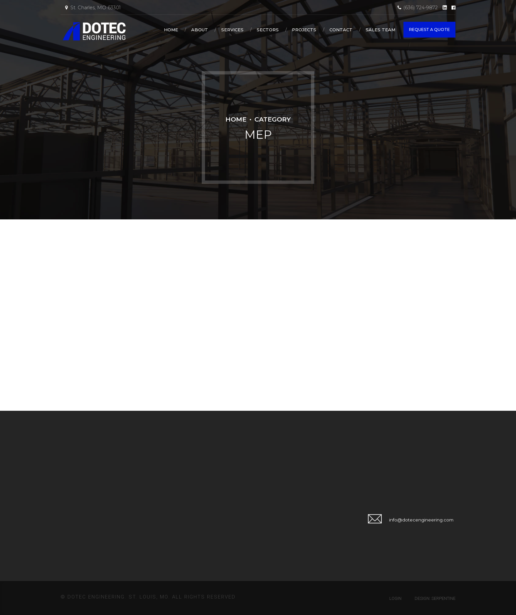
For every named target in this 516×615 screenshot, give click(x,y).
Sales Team (380, 29)
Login (395, 598)
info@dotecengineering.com (421, 519)
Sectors (268, 29)
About (199, 29)
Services (232, 29)
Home (171, 29)
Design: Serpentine (435, 598)
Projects (304, 29)
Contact (340, 29)
